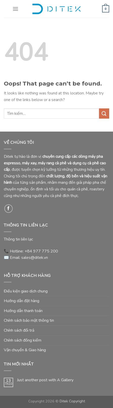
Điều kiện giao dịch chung (26, 291)
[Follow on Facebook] (8, 208)
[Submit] (104, 113)
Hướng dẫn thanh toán (23, 311)
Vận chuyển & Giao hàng (25, 350)
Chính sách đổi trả (19, 330)
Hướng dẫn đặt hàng (21, 301)
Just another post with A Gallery (45, 380)
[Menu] (15, 9)
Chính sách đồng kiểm (22, 340)
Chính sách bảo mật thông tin (29, 320)
